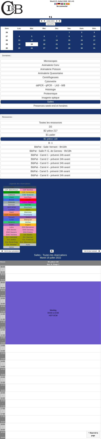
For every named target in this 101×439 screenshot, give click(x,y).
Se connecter (62, 6)
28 (7, 40)
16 (82, 40)
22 (69, 44)
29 (7, 44)
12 (32, 40)
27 (7, 36)
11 (19, 40)
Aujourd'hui (50, 24)
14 (57, 40)
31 (94, 48)
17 (94, 40)
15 (69, 40)
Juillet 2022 (51, 21)
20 (44, 44)
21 (57, 44)
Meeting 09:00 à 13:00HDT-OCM (53, 313)
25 (19, 48)
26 (7, 32)
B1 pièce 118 (53, 262)
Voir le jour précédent (10, 251)
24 (94, 44)
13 (44, 40)
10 (94, 36)
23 (82, 44)
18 (19, 44)
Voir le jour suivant (91, 251)
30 (7, 48)
